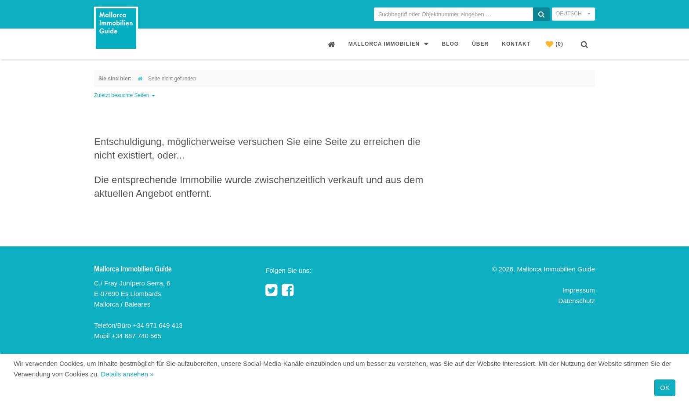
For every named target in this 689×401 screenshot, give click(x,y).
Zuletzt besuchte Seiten (124, 95)
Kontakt (516, 44)
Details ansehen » (127, 374)
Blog (450, 44)
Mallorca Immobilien (388, 43)
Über (480, 44)
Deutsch (573, 14)
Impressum (578, 290)
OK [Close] (665, 387)
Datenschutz (576, 300)
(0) (554, 44)
